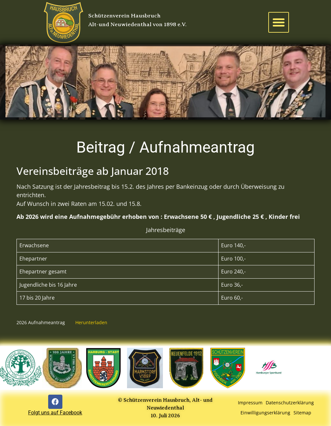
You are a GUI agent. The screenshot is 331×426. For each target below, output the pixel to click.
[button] (278, 22)
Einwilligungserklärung (265, 413)
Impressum (250, 402)
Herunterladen (91, 322)
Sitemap (302, 413)
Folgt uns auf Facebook (55, 413)
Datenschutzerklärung (290, 402)
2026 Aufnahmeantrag (40, 322)
